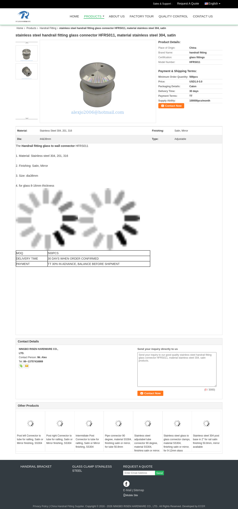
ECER (201, 506)
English (215, 2)
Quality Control (173, 16)
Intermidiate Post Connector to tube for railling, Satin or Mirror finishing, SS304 (88, 441)
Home (74, 16)
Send (159, 473)
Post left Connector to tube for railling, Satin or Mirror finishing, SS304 (30, 439)
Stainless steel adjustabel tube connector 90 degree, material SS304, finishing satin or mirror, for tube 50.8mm (147, 445)
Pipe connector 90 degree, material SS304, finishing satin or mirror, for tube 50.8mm (118, 441)
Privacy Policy (40, 506)
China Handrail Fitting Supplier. (67, 506)
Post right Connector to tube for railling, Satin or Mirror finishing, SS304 (59, 439)
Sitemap (138, 490)
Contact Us (203, 16)
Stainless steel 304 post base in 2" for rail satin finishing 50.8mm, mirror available (206, 441)
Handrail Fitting (48, 28)
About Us (117, 16)
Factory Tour (142, 16)
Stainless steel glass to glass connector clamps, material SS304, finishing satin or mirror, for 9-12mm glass (177, 443)
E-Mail (127, 490)
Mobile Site (130, 495)
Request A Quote (188, 3)
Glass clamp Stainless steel (92, 468)
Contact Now (173, 105)
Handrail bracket (36, 466)
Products (92, 16)
